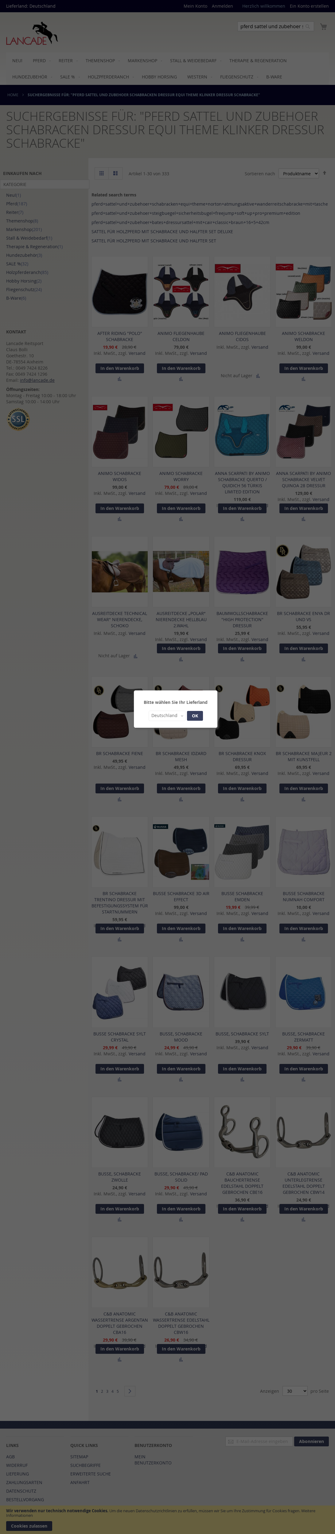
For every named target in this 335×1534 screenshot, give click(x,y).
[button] (167, 716)
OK (195, 716)
